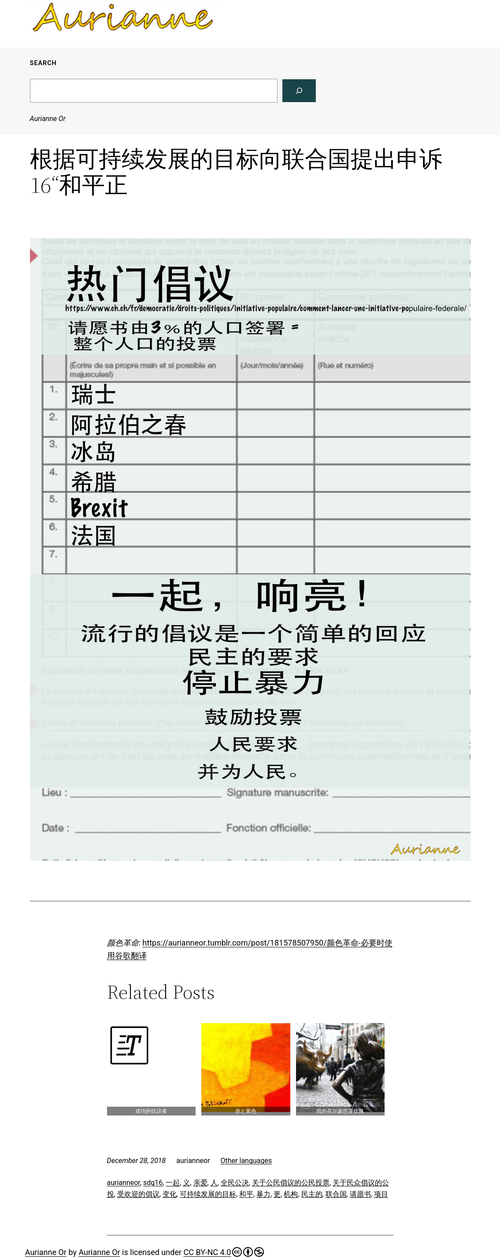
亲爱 (200, 1182)
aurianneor (123, 1182)
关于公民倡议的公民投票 (291, 1182)
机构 (291, 1194)
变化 (170, 1194)
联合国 (336, 1194)
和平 (246, 1194)
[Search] (299, 91)
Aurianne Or (48, 118)
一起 (173, 1182)
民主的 (311, 1194)
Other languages (246, 1160)
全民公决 (235, 1182)
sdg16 (153, 1182)
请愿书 (360, 1194)
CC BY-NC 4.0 (224, 1252)
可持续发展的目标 (208, 1194)
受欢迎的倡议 (138, 1194)
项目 (381, 1194)
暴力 (263, 1194)
